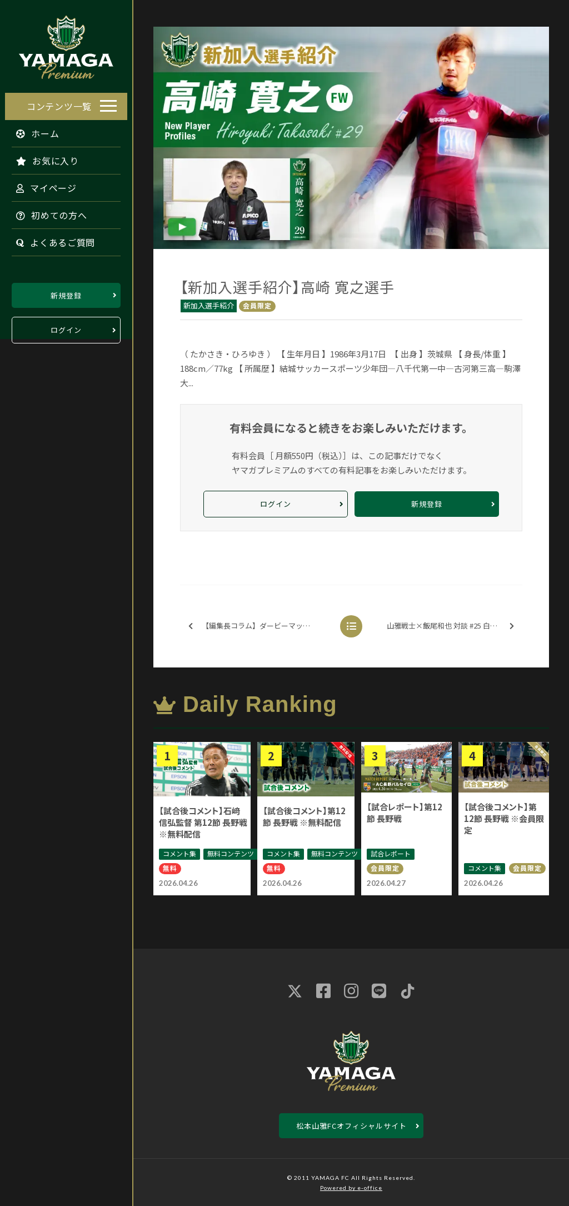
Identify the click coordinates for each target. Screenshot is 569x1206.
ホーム (32, 130)
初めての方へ (46, 212)
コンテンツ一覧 (59, 103)
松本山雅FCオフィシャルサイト (351, 1125)
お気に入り (42, 158)
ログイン (66, 327)
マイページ (41, 185)
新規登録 (66, 292)
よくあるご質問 (50, 239)
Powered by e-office (351, 1187)
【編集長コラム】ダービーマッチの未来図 (262, 626)
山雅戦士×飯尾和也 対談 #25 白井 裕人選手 (454, 626)
